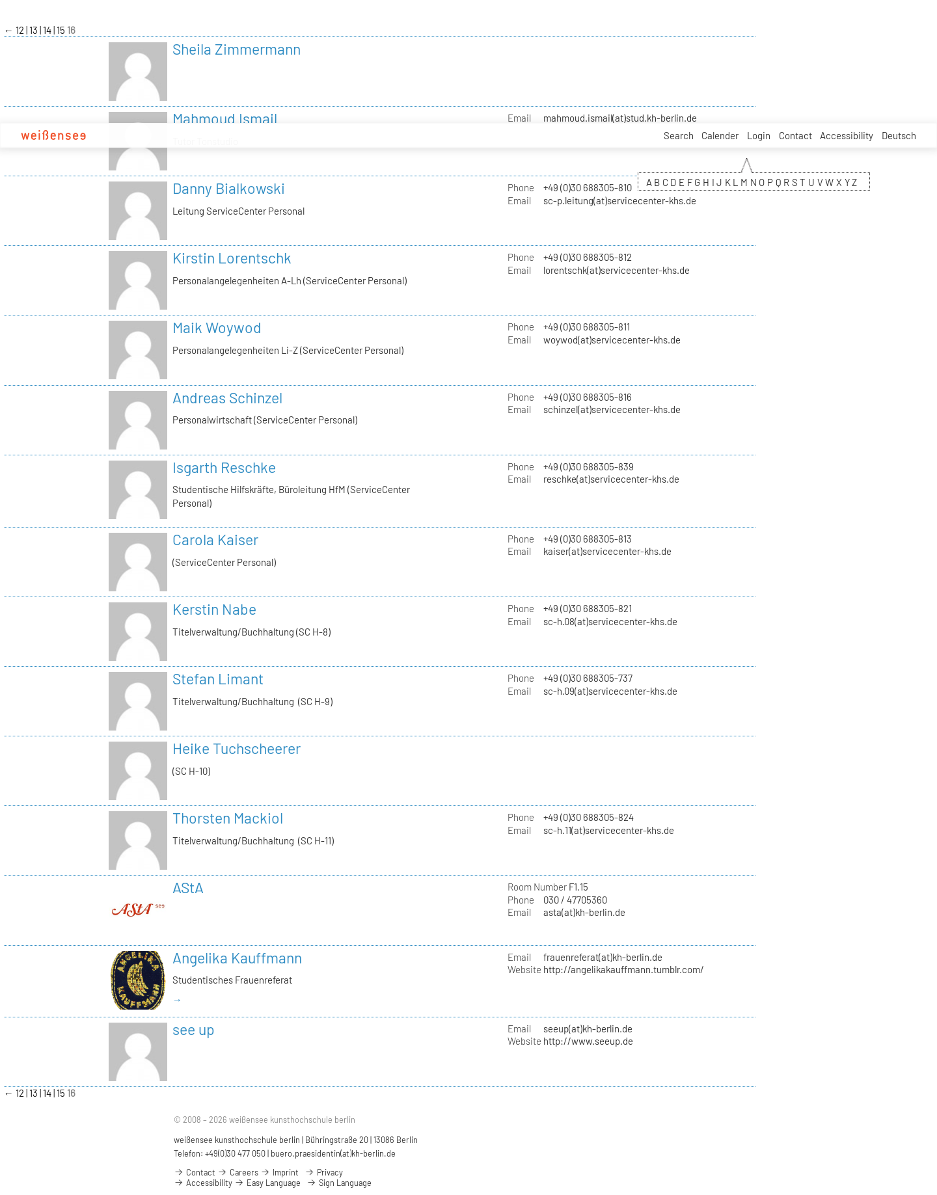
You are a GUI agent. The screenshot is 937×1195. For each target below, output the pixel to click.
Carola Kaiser (215, 539)
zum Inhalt (0, 0)
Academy (126, 135)
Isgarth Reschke (224, 467)
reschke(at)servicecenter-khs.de (611, 479)
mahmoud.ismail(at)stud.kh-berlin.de (620, 118)
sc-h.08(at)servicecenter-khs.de (610, 621)
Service (383, 136)
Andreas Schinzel (227, 397)
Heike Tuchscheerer (236, 748)
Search (679, 135)
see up (193, 1029)
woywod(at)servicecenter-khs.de (612, 339)
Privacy (324, 1172)
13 (34, 30)
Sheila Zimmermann (236, 49)
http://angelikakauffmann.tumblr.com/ (623, 969)
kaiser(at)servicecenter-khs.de (607, 551)
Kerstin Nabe (214, 609)
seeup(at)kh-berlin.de (587, 1028)
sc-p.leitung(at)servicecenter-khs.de (619, 200)
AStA (188, 887)
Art (268, 135)
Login (758, 135)
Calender (720, 135)
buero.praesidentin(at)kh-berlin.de (333, 1153)
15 (62, 30)
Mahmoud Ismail (224, 118)
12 (21, 30)
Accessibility (846, 135)
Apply (165, 135)
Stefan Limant (218, 678)
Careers (342, 135)
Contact (795, 135)
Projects (300, 135)
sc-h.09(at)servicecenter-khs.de (610, 691)
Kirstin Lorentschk (232, 257)
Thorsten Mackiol (227, 818)
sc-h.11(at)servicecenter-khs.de (608, 830)
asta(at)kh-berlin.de (584, 912)
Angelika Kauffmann (237, 957)
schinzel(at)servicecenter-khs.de (612, 409)
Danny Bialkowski (228, 188)
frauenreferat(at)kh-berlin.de (602, 957)
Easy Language (267, 1182)
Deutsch (899, 135)
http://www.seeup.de (588, 1041)
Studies (201, 135)
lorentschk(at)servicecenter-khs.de (616, 270)
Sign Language (339, 1182)
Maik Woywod (217, 327)
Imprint (279, 1172)
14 (48, 30)
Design (239, 135)
